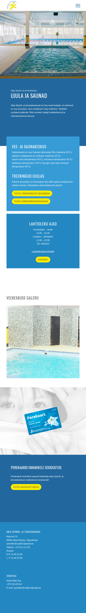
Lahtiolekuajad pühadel (43, 251)
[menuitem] (76, 5)
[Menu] (76, 5)
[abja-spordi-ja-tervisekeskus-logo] (36, 5)
